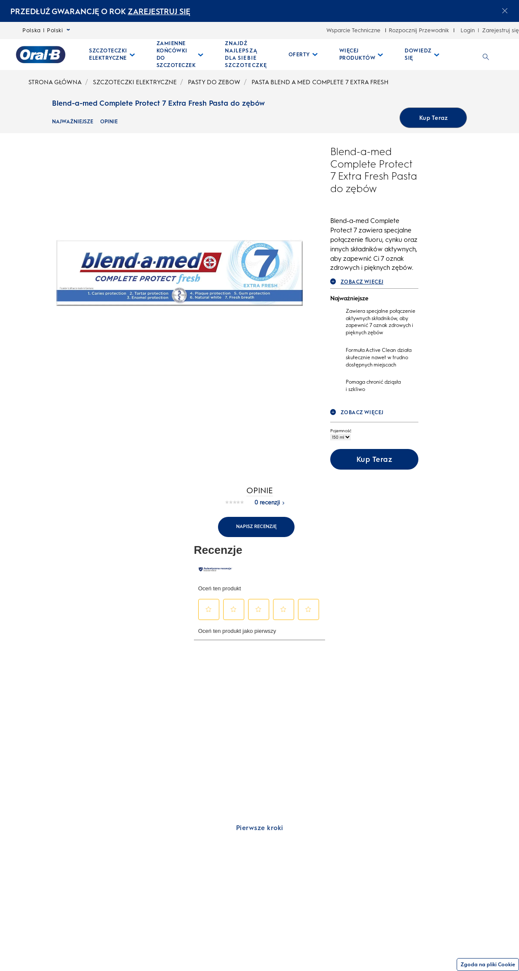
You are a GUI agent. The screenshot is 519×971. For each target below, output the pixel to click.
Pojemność (340, 437)
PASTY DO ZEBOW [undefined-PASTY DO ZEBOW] (214, 82)
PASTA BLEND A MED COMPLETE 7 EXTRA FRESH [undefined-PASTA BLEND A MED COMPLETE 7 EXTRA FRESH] (320, 82)
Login (468, 30)
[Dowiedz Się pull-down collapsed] (422, 54)
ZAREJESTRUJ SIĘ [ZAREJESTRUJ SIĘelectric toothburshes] (159, 11)
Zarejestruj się (500, 30)
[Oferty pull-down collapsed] (303, 54)
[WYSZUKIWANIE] (485, 54)
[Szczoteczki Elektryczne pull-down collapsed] (112, 54)
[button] (208, 616)
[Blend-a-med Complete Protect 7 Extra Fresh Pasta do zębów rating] (357, 211)
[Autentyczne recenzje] (215, 576)
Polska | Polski (46, 30)
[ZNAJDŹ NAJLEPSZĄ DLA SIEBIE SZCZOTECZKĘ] (246, 54)
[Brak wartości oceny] (236, 509)
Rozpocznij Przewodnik (419, 30)
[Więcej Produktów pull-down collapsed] (361, 54)
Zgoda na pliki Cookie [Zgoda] (488, 965)
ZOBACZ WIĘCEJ (357, 288)
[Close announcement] (505, 10)
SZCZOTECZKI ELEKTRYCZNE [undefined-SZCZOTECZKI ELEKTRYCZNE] (135, 82)
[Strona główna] (40, 54)
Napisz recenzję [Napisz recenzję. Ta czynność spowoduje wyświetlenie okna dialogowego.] (256, 533)
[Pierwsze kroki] (259, 834)
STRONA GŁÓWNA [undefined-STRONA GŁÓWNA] (55, 82)
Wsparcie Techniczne (353, 30)
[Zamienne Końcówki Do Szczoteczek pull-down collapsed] (180, 54)
